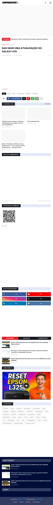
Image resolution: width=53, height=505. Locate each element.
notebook (5, 411)
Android (14, 414)
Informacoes (20, 93)
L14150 (19, 417)
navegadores (31, 420)
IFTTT (6, 89)
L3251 (31, 417)
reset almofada (7, 423)
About (21, 502)
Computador (38, 411)
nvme (45, 420)
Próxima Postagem (44, 201)
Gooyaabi (38, 499)
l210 (23, 420)
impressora (22, 414)
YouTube (35, 93)
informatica (31, 414)
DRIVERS (13, 411)
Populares (10, 338)
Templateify (21, 499)
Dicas (13, 44)
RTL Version (36, 502)
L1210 (13, 417)
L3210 (25, 417)
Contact (27, 502)
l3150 (46, 411)
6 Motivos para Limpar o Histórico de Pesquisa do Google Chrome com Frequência (13, 123)
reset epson (6, 417)
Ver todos (47, 104)
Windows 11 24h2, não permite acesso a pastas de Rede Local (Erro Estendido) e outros (29, 39)
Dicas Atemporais (33, 121)
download (29, 411)
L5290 (44, 417)
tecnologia (27, 408)
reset (43, 408)
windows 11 (21, 411)
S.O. (4, 420)
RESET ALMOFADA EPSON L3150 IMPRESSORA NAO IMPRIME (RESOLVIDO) (29, 343)
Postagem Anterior (9, 201)
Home (15, 502)
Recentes (26, 338)
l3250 (38, 414)
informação (36, 408)
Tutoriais (28, 93)
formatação (11, 420)
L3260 (37, 417)
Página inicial (6, 44)
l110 (18, 420)
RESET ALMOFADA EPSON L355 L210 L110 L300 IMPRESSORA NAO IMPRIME (31, 359)
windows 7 (6, 414)
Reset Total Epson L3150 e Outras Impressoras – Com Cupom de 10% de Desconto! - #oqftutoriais (13, 145)
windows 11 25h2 (30, 423)
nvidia (39, 420)
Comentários (43, 338)
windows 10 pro (19, 423)
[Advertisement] (26, 20)
